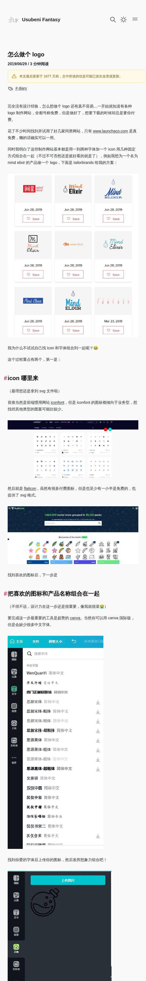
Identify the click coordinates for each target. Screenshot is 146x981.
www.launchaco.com (110, 131)
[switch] (123, 19)
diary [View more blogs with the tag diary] (22, 88)
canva (75, 618)
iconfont (57, 402)
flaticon (30, 488)
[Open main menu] (135, 19)
